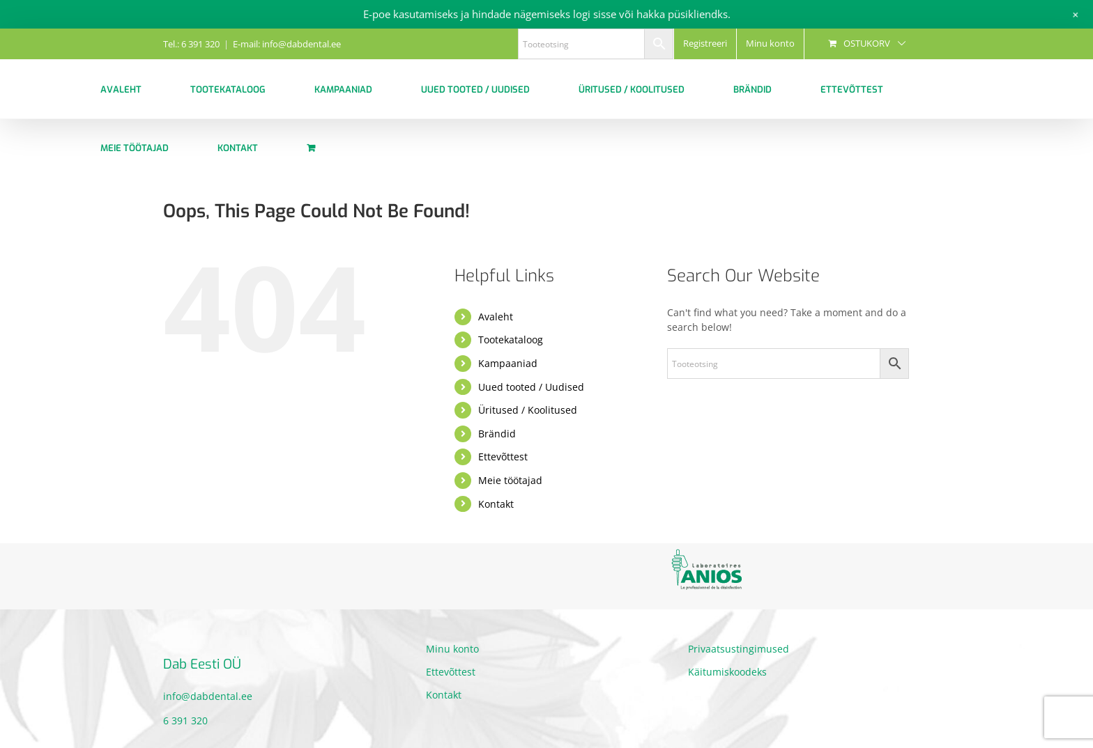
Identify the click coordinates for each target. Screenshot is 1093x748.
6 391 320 (185, 720)
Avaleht (495, 316)
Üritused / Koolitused (527, 409)
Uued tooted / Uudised (531, 387)
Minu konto (452, 648)
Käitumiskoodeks (727, 671)
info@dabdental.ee (207, 696)
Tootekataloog (510, 339)
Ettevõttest (503, 456)
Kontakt (496, 504)
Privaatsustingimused (738, 648)
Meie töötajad (510, 480)
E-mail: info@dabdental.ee (287, 44)
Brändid (497, 433)
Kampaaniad (507, 363)
